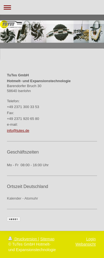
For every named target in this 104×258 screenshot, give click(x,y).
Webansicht (85, 244)
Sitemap (47, 239)
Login (91, 239)
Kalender (14, 198)
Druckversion (23, 239)
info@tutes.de (18, 130)
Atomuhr (31, 198)
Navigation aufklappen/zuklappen (52, 7)
